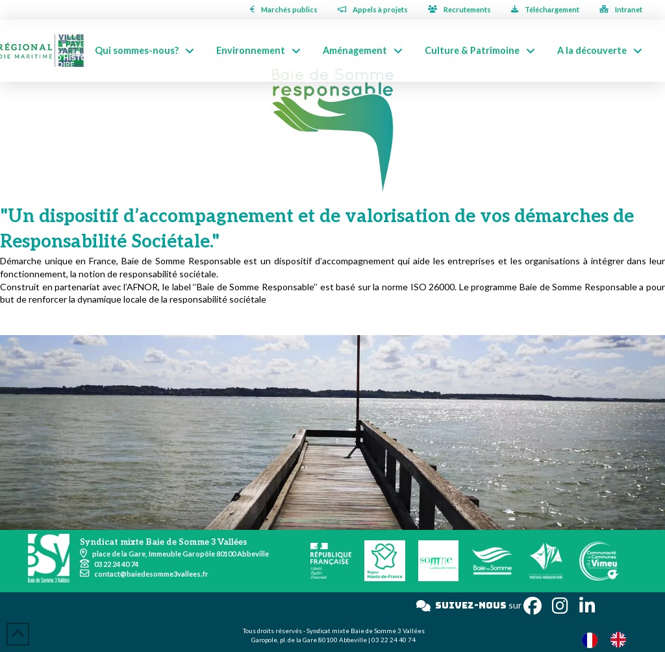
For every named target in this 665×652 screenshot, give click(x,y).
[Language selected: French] (610, 639)
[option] (621, 639)
